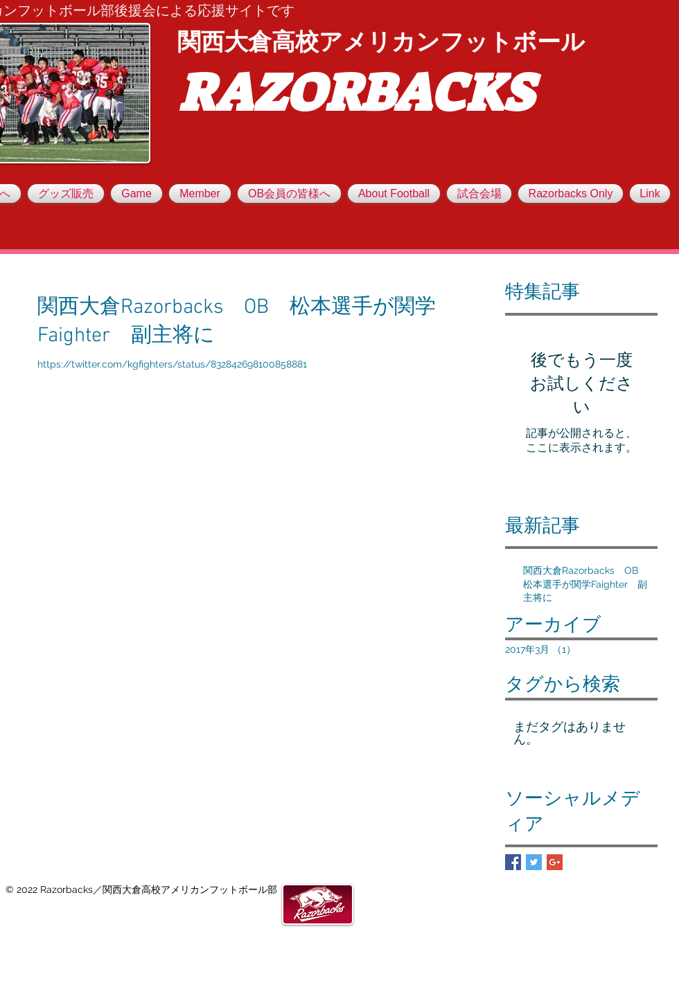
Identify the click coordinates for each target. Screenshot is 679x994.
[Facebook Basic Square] (513, 862)
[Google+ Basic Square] (555, 862)
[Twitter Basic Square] (534, 862)
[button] (200, 193)
